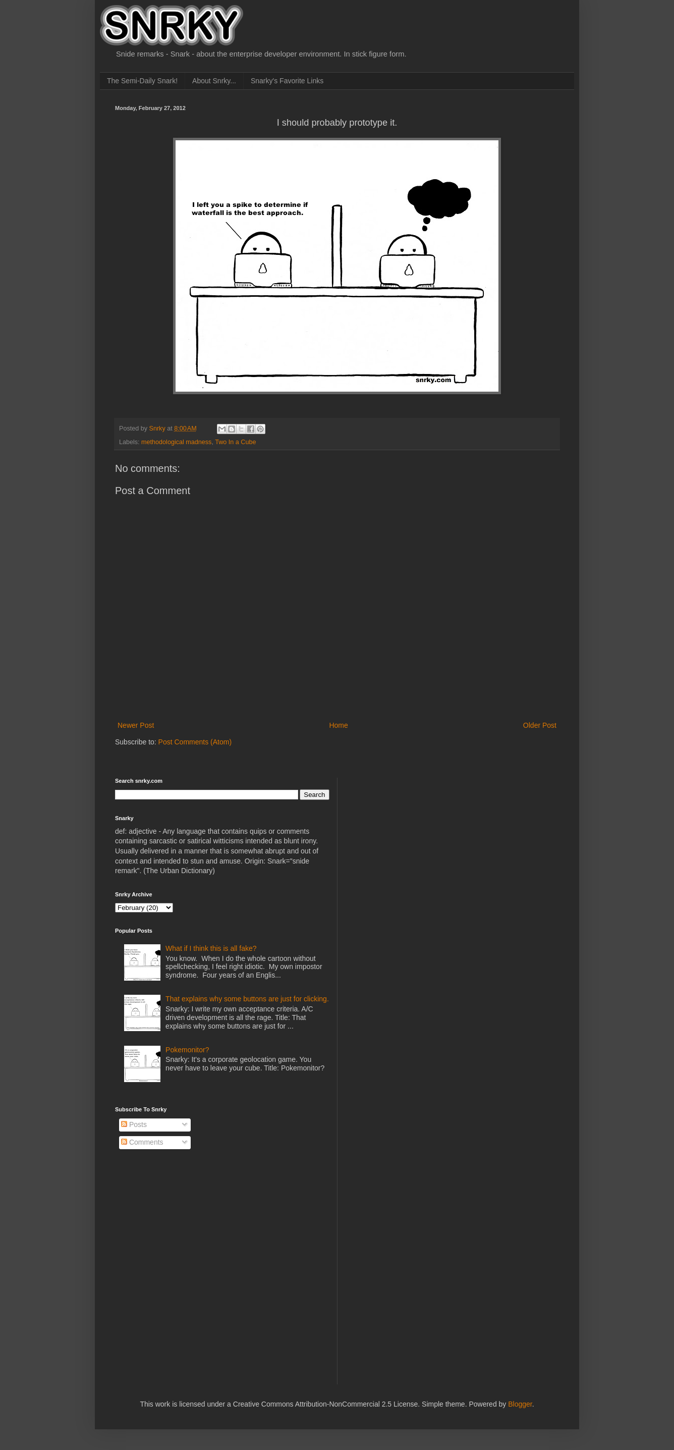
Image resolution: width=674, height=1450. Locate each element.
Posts (134, 1124)
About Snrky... (214, 81)
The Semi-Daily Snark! (142, 81)
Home (338, 725)
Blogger (520, 1404)
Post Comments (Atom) (195, 742)
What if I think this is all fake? (211, 948)
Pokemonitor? (187, 1050)
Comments (142, 1142)
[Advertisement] (423, 841)
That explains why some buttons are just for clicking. (247, 999)
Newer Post (136, 725)
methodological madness (176, 442)
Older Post (539, 725)
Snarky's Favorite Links (287, 81)
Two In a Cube (235, 442)
